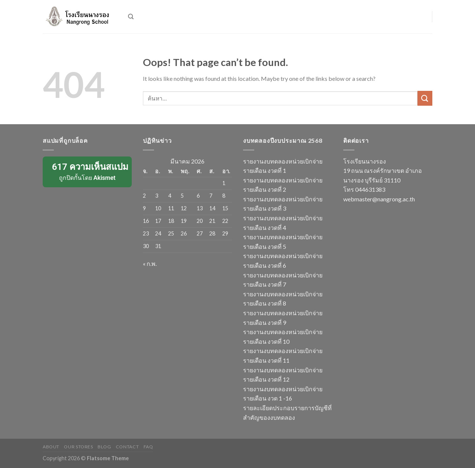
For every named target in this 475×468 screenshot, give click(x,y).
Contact (127, 446)
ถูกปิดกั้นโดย (87, 171)
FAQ (148, 446)
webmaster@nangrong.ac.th (379, 198)
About (51, 446)
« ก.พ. (150, 263)
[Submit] (424, 98)
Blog (104, 446)
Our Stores (78, 446)
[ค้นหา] (131, 17)
